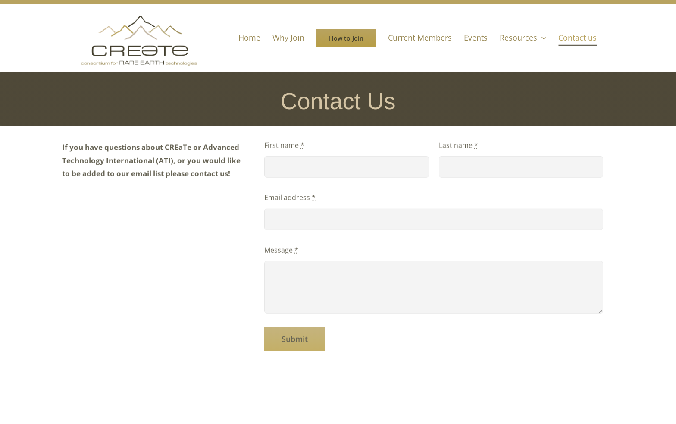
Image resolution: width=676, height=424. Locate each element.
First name (284, 146)
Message (281, 251)
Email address (290, 199)
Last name (458, 146)
